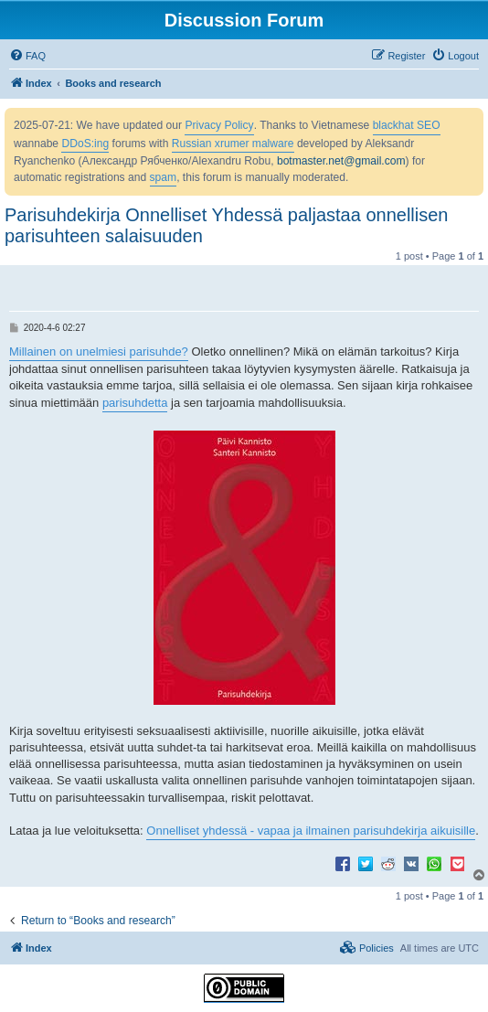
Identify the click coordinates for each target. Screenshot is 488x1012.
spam (163, 177)
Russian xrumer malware (233, 143)
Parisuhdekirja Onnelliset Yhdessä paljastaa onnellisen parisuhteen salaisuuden (227, 225)
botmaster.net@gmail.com (341, 160)
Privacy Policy (219, 125)
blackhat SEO (406, 125)
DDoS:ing (85, 143)
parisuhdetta (135, 403)
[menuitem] (27, 56)
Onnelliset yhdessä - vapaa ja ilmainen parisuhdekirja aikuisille (310, 830)
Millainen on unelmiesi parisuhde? (98, 351)
